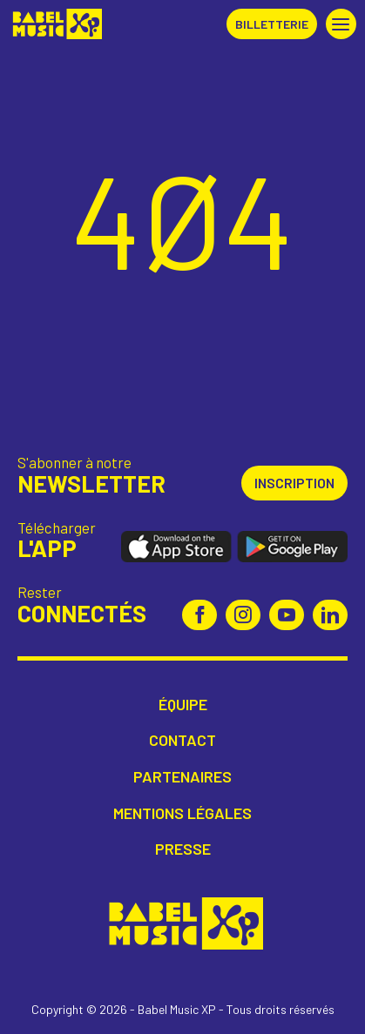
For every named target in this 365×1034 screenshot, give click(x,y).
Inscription (294, 482)
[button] (341, 24)
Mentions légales (182, 813)
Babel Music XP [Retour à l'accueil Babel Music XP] (55, 24)
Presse (183, 849)
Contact (182, 740)
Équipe (183, 704)
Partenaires (182, 777)
